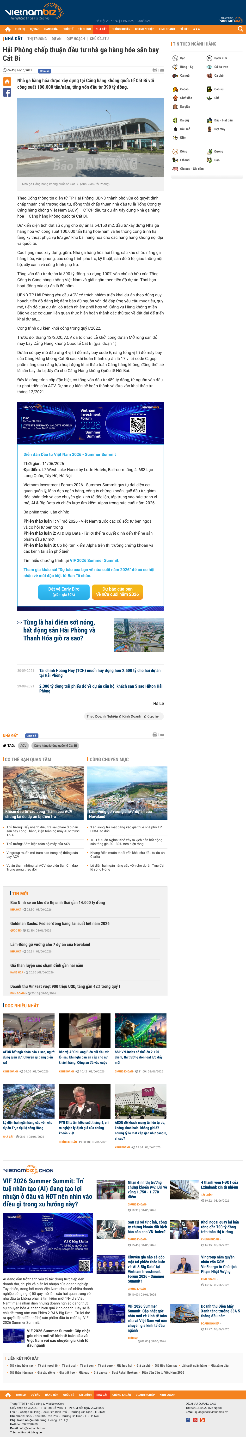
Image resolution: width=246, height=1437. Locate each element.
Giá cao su (101, 1372)
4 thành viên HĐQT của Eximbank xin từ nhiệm (219, 1185)
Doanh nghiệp (210, 1323)
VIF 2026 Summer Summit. (94, 560)
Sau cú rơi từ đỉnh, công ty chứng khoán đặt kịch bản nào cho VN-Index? (147, 1227)
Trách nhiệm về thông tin (26, 1432)
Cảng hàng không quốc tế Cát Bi (55, 745)
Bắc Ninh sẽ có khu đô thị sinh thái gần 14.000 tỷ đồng (57, 902)
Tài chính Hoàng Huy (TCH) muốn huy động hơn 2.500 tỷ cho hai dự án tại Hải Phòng (100, 673)
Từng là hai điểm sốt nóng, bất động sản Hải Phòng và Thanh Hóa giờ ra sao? (59, 630)
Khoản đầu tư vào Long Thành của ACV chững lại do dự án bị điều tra (38, 814)
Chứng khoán (124, 1071)
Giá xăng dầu (219, 1365)
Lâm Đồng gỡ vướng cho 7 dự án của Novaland (120, 814)
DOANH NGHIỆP (144, 29)
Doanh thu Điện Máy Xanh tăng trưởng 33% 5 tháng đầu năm (220, 1311)
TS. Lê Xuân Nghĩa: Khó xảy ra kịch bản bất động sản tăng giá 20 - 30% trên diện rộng (126, 842)
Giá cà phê (143, 1365)
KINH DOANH (167, 29)
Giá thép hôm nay (21, 1372)
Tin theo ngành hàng (194, 44)
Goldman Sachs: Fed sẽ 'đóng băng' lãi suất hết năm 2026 (60, 923)
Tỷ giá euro (105, 1365)
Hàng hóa (16, 972)
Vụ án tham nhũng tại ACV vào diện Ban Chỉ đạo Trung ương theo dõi (42, 868)
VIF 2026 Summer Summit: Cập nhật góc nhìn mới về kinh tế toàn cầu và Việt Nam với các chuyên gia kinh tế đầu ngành (58, 1338)
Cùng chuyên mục (109, 759)
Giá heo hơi (124, 1365)
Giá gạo (84, 1372)
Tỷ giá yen (87, 1365)
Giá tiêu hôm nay (166, 1365)
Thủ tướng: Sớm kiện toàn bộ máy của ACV (38, 844)
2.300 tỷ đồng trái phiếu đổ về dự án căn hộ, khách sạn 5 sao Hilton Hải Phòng (101, 689)
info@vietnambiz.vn (32, 1428)
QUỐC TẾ (67, 29)
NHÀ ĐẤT (101, 29)
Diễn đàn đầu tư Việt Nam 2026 (163, 1372)
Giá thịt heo (67, 1372)
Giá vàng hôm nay (22, 1365)
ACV (23, 745)
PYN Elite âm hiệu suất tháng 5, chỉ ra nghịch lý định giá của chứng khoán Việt (84, 1127)
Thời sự (133, 1338)
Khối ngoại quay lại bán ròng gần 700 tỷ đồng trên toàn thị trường (220, 1227)
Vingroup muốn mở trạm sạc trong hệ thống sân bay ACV (42, 855)
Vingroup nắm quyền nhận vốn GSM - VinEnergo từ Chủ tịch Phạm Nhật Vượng (219, 1264)
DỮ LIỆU (184, 29)
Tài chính (207, 1195)
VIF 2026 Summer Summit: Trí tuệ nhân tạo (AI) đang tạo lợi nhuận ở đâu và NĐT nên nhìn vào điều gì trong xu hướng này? (47, 1192)
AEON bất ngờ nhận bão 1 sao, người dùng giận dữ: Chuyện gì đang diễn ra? (29, 1057)
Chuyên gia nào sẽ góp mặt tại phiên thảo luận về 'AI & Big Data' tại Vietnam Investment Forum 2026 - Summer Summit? (146, 1269)
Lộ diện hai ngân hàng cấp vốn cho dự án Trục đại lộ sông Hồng (127, 868)
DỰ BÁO (35, 29)
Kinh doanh (17, 993)
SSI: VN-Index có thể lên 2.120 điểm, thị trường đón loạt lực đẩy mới (138, 1057)
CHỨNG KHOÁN (121, 29)
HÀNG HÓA (51, 29)
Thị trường (37, 39)
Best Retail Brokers (125, 1372)
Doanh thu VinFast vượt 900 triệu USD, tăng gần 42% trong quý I (65, 986)
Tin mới (20, 894)
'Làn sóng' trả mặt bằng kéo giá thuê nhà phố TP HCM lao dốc (126, 829)
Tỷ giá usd (69, 1365)
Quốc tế (15, 930)
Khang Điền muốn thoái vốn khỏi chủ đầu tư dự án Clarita (127, 855)
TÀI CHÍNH (84, 29)
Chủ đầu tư (99, 39)
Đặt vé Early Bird (64, 592)
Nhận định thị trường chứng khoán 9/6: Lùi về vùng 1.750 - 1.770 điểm (147, 1189)
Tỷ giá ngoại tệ (48, 1365)
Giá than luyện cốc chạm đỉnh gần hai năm (46, 965)
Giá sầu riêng (46, 1372)
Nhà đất (14, 38)
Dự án (57, 39)
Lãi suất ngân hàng (194, 1365)
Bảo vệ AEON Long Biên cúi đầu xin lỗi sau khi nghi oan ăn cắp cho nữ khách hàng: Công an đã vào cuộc (84, 1057)
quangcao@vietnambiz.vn (211, 1412)
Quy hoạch (76, 39)
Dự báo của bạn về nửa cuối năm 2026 (117, 592)
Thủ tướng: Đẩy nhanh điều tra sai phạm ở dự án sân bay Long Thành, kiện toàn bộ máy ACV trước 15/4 (43, 831)
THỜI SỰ (20, 29)
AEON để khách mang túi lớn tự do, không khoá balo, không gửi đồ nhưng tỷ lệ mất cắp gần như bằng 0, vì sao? (141, 1130)
